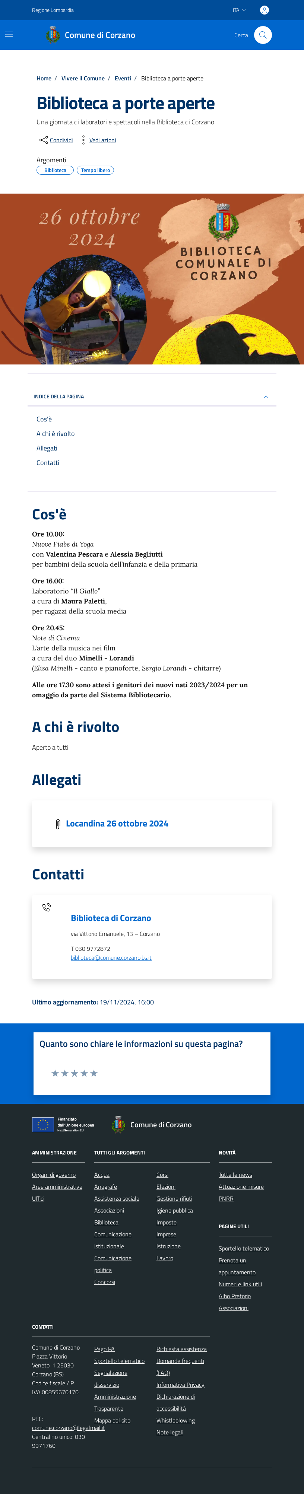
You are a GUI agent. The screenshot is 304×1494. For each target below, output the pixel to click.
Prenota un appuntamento (237, 1266)
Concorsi (104, 1281)
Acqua (102, 1174)
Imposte (166, 1222)
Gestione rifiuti (174, 1198)
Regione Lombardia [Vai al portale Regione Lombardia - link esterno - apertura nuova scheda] (53, 10)
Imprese (166, 1234)
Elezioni (165, 1186)
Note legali (169, 1432)
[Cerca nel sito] (263, 35)
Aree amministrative (57, 1186)
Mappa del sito (112, 1420)
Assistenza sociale (116, 1198)
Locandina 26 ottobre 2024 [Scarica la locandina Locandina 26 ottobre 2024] (117, 823)
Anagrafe (105, 1186)
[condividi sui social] (56, 140)
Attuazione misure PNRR (241, 1192)
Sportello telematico (244, 1248)
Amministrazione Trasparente (115, 1402)
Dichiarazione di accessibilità (175, 1402)
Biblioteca (106, 1222)
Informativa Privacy (180, 1384)
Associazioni (109, 1210)
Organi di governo (54, 1174)
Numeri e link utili (240, 1284)
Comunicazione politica (113, 1264)
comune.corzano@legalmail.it (68, 1427)
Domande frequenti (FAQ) (180, 1366)
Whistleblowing (175, 1420)
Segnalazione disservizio (110, 1378)
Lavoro (164, 1258)
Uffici (38, 1198)
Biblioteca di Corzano (111, 917)
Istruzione (168, 1246)
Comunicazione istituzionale (113, 1240)
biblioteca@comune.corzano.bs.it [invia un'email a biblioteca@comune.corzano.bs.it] (111, 957)
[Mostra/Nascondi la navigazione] (8, 34)
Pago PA (104, 1348)
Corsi (162, 1174)
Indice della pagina (152, 396)
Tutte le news (235, 1174)
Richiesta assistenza (181, 1348)
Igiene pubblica (174, 1210)
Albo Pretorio (235, 1295)
